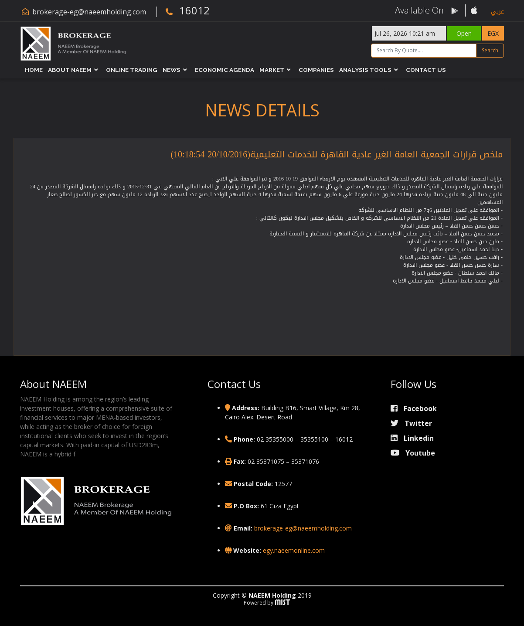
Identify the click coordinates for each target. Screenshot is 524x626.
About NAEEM (70, 69)
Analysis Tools (365, 69)
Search (490, 50)
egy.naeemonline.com (294, 550)
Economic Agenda (224, 69)
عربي (497, 11)
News (171, 69)
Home (34, 69)
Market (271, 69)
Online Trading (131, 69)
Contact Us (426, 69)
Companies (316, 69)
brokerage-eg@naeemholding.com (89, 12)
